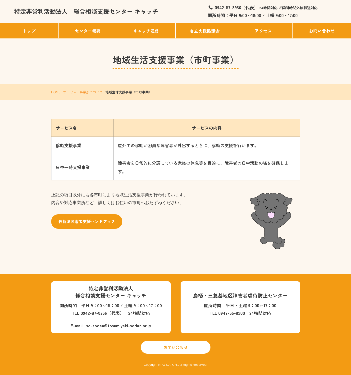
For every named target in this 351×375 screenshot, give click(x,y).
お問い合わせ (322, 31)
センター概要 (87, 31)
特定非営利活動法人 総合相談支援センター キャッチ (86, 11)
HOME (55, 92)
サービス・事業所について (83, 92)
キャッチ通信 (146, 31)
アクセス (263, 31)
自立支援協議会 (205, 31)
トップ (29, 31)
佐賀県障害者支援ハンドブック (87, 221)
